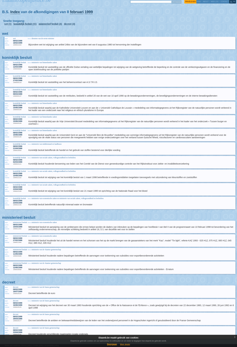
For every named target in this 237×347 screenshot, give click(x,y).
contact (225, 1)
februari (77, 12)
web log (215, 1)
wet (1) (7, 24)
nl (231, 1)
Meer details (125, 344)
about (206, 1)
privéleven (190, 1)
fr (234, 1)
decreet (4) (69, 24)
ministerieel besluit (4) (50, 24)
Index (15, 12)
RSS (199, 1)
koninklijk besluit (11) (25, 24)
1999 (89, 12)
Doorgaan (112, 344)
